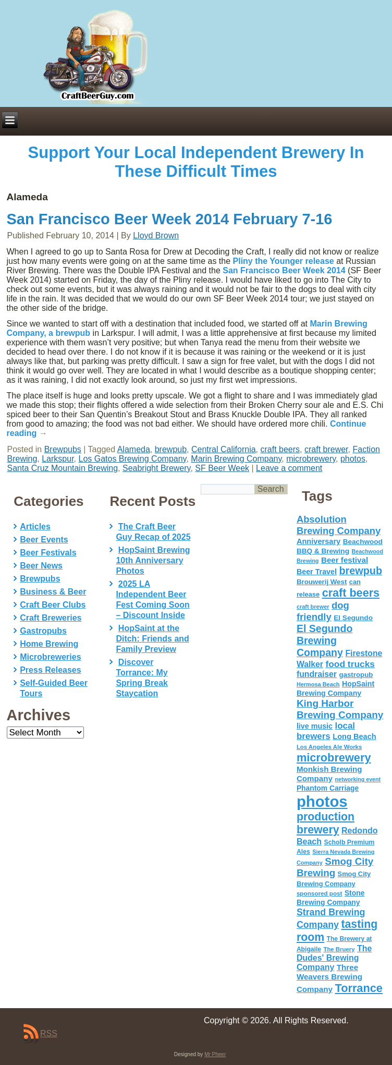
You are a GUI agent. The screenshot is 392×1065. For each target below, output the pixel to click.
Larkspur (58, 458)
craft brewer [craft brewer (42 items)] (313, 606)
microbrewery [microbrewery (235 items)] (334, 757)
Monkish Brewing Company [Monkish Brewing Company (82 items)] (329, 774)
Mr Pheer (215, 1054)
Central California (223, 449)
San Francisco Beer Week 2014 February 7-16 (170, 219)
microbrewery (311, 458)
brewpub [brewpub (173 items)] (360, 570)
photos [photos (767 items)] (322, 801)
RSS (48, 1033)
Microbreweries (50, 656)
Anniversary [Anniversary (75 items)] (318, 541)
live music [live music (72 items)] (315, 726)
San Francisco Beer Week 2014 (284, 270)
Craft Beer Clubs (52, 604)
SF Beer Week (222, 468)
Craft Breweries (50, 617)
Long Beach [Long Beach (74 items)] (354, 736)
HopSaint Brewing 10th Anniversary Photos (153, 560)
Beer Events (44, 539)
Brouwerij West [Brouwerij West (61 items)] (322, 582)
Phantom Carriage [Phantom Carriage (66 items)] (328, 788)
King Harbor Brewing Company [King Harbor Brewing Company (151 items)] (340, 709)
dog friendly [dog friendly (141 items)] (323, 611)
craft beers (280, 449)
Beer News (41, 565)
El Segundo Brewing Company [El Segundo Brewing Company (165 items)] (325, 640)
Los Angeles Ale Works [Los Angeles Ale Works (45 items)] (329, 747)
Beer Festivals (48, 552)
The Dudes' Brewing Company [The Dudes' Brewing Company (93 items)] (334, 958)
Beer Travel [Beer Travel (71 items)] (317, 571)
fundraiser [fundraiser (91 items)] (317, 674)
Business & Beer (53, 591)
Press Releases (50, 669)
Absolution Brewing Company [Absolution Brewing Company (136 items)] (339, 525)
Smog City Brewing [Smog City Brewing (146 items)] (335, 867)
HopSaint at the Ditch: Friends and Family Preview (152, 638)
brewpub (171, 449)
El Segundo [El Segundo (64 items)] (353, 618)
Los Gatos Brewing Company (132, 458)
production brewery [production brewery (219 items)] (325, 823)
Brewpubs (62, 449)
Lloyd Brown (156, 235)
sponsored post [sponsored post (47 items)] (319, 893)
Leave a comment (289, 468)
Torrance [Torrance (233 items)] (358, 988)
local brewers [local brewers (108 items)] (326, 731)
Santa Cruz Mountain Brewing (62, 468)
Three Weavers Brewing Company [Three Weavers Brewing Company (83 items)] (329, 978)
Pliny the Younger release (283, 261)
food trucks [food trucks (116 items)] (350, 664)
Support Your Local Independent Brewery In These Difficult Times (196, 161)
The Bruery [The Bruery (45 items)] (338, 949)
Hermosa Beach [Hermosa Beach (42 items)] (318, 684)
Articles (35, 526)
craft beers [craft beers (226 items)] (350, 592)
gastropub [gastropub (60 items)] (356, 675)
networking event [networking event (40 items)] (358, 779)
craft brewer (326, 449)
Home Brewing (49, 643)
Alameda (133, 449)
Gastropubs (43, 630)
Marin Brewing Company (236, 458)
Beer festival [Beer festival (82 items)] (344, 559)
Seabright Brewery (156, 468)
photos (352, 458)
